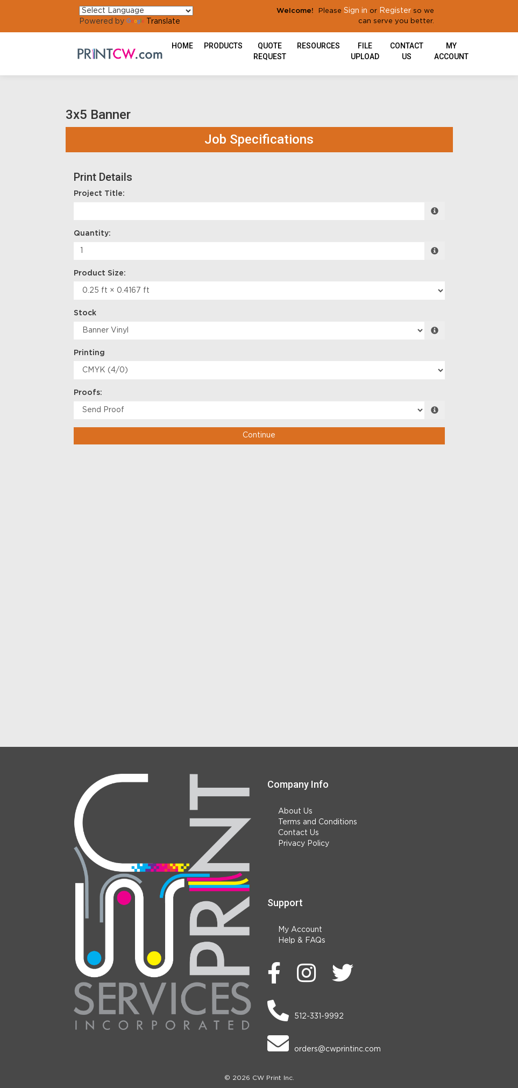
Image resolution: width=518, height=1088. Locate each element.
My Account (300, 930)
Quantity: (92, 233)
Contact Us (406, 51)
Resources (318, 45)
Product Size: (100, 273)
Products (223, 45)
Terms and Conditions (317, 822)
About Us (295, 811)
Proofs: (88, 393)
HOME (182, 45)
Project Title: (99, 193)
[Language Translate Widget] (136, 11)
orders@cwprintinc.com (324, 1043)
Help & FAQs (301, 940)
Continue (259, 435)
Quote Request (269, 51)
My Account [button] (451, 51)
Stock (85, 313)
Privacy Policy (303, 843)
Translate (153, 21)
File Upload (365, 51)
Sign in (355, 11)
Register (395, 11)
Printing (89, 353)
